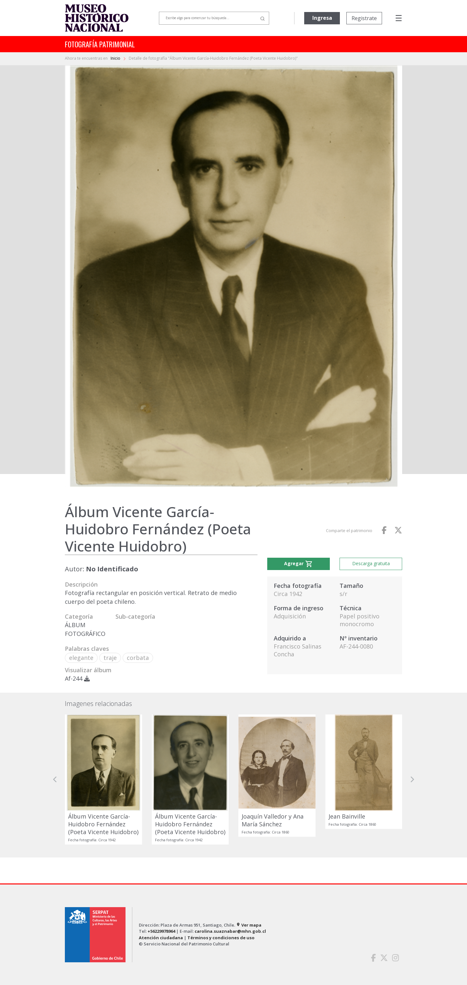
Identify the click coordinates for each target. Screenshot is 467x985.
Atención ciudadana (161, 938)
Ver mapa (248, 925)
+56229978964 (161, 931)
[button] (55, 779)
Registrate (364, 18)
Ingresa (322, 17)
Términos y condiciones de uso (221, 938)
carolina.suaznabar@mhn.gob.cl (230, 931)
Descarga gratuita (371, 563)
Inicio (116, 58)
